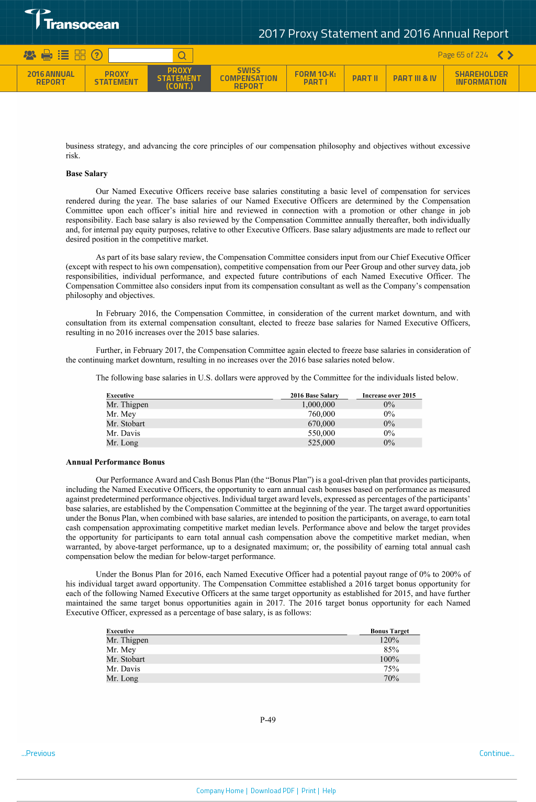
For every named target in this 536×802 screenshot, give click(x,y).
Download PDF (273, 790)
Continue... (497, 753)
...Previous (38, 753)
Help (329, 790)
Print (309, 790)
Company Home (220, 790)
